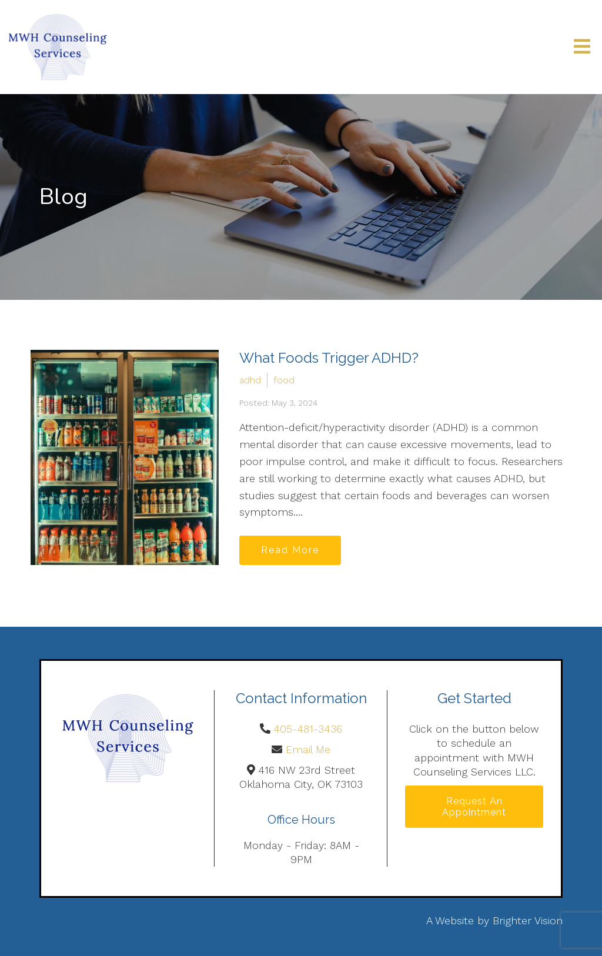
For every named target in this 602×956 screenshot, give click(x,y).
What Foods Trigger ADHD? (329, 357)
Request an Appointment (474, 806)
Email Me (308, 749)
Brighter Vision (528, 920)
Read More (290, 550)
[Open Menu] (582, 47)
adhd (250, 380)
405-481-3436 (307, 729)
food (284, 380)
